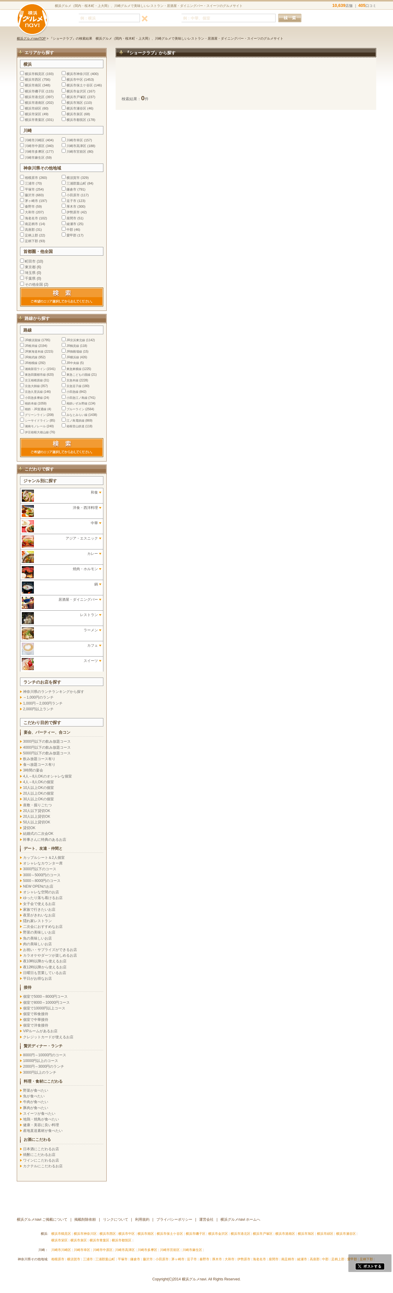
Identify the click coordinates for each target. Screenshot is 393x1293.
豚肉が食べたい (35, 1108)
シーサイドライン (37, 420)
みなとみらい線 (76, 414)
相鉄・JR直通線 (35, 409)
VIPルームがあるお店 (40, 1031)
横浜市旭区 (74, 102)
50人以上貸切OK (36, 822)
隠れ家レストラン (37, 921)
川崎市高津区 (76, 146)
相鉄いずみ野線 (76, 403)
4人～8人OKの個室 (38, 782)
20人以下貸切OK (36, 811)
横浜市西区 (33, 79)
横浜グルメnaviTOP (31, 38)
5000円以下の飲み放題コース (47, 753)
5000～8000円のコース (42, 881)
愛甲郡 (71, 235)
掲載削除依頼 (85, 1219)
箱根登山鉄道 (75, 426)
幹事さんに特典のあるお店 (44, 839)
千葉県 (30, 278)
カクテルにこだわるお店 (43, 1166)
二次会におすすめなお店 (43, 927)
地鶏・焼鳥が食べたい (41, 1119)
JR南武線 (31, 357)
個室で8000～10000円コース (46, 1002)
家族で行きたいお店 (39, 909)
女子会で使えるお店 (39, 904)
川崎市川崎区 (35, 140)
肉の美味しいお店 (37, 944)
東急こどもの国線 (78, 374)
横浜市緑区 (33, 108)
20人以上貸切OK (36, 816)
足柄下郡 (31, 241)
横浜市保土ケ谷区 (79, 85)
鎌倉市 (71, 189)
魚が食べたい (34, 1096)
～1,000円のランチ (38, 697)
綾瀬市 (71, 224)
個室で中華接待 (35, 1020)
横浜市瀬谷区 (76, 108)
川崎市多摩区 (35, 151)
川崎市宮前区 (76, 151)
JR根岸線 (31, 345)
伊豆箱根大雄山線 (37, 432)
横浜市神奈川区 (78, 74)
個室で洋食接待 (35, 1025)
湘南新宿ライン (35, 369)
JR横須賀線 (32, 340)
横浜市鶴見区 (35, 74)
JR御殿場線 (74, 351)
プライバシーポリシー (174, 1219)
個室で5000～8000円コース (45, 996)
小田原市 (73, 195)
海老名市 (31, 218)
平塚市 (30, 189)
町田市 (30, 261)
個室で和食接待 (35, 1014)
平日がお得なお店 (37, 978)
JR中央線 (72, 363)
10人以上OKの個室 (38, 788)
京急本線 (72, 380)
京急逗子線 (73, 386)
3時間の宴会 (33, 770)
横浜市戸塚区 (76, 97)
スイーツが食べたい (39, 1113)
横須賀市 (73, 177)
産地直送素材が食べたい (43, 1131)
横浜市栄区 (33, 114)
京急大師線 (32, 386)
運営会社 (206, 1219)
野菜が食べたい (35, 1090)
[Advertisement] (246, 79)
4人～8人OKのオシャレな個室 (47, 776)
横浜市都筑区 (76, 120)
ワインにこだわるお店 (41, 1160)
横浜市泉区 (74, 114)
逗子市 (71, 201)
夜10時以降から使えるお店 (44, 961)
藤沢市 (30, 195)
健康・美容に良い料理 (41, 1125)
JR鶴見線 (72, 345)
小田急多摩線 (34, 397)
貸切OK (29, 828)
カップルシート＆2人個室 (44, 857)
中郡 (69, 229)
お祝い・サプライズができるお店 (50, 950)
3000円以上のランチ (39, 1072)
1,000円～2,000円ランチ (43, 703)
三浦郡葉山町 (76, 183)
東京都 (30, 267)
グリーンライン (35, 414)
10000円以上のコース (40, 1061)
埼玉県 (30, 273)
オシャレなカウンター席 (43, 863)
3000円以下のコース (39, 869)
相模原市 (31, 177)
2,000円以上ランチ (38, 709)
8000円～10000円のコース (44, 1055)
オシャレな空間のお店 (41, 892)
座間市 (71, 218)
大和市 (30, 212)
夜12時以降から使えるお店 (44, 967)
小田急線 (72, 391)
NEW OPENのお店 (38, 886)
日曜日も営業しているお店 (44, 973)
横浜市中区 (74, 79)
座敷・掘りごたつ (37, 805)
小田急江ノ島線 (76, 397)
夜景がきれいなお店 (39, 915)
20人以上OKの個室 (38, 793)
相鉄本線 (31, 403)
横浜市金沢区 (76, 91)
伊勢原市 (73, 212)
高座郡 (30, 229)
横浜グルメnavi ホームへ (240, 1219)
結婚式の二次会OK (38, 833)
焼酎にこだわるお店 (39, 1155)
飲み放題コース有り (39, 759)
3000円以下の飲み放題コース (47, 741)
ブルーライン (75, 409)
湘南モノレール (35, 426)
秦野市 (30, 206)
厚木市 (71, 206)
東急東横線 (73, 369)
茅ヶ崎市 (31, 201)
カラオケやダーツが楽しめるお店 (50, 955)
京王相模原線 (34, 380)
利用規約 (142, 1219)
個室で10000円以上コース (44, 1008)
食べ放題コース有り (39, 764)
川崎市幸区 (74, 140)
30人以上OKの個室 (38, 799)
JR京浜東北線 (75, 340)
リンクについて (115, 1219)
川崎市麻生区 (35, 157)
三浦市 (30, 183)
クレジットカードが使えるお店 (48, 1037)
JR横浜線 (72, 357)
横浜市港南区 (35, 102)
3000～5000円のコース (42, 875)
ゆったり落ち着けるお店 (43, 898)
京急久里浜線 (34, 391)
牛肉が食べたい (35, 1102)
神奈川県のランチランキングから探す (53, 692)
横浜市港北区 (35, 97)
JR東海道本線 (34, 351)
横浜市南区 (33, 85)
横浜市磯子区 (35, 91)
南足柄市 (31, 224)
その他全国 (34, 284)
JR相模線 (31, 363)
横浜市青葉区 (35, 120)
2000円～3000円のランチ (43, 1066)
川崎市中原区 (35, 146)
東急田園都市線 (35, 374)
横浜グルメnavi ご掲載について (42, 1219)
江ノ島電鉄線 (75, 420)
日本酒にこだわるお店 (41, 1149)
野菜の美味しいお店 (39, 932)
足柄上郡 (31, 235)
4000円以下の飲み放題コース (47, 747)
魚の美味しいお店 (37, 938)
